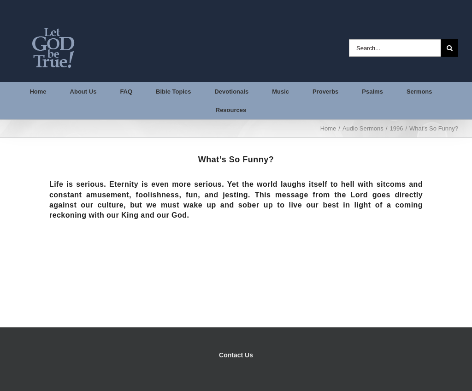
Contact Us (236, 355)
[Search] (449, 48)
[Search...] (395, 48)
